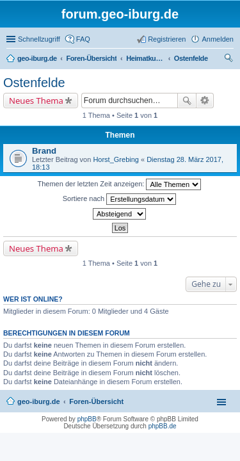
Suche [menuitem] (230, 59)
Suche (186, 100)
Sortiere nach (119, 199)
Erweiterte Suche (205, 100)
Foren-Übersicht (96, 401)
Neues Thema (36, 100)
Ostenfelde (34, 83)
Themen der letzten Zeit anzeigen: (120, 184)
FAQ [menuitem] (83, 39)
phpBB (87, 419)
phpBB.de (162, 426)
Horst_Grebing (116, 159)
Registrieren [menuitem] (167, 39)
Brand (44, 151)
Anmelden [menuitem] (218, 39)
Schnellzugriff (39, 39)
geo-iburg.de (38, 401)
